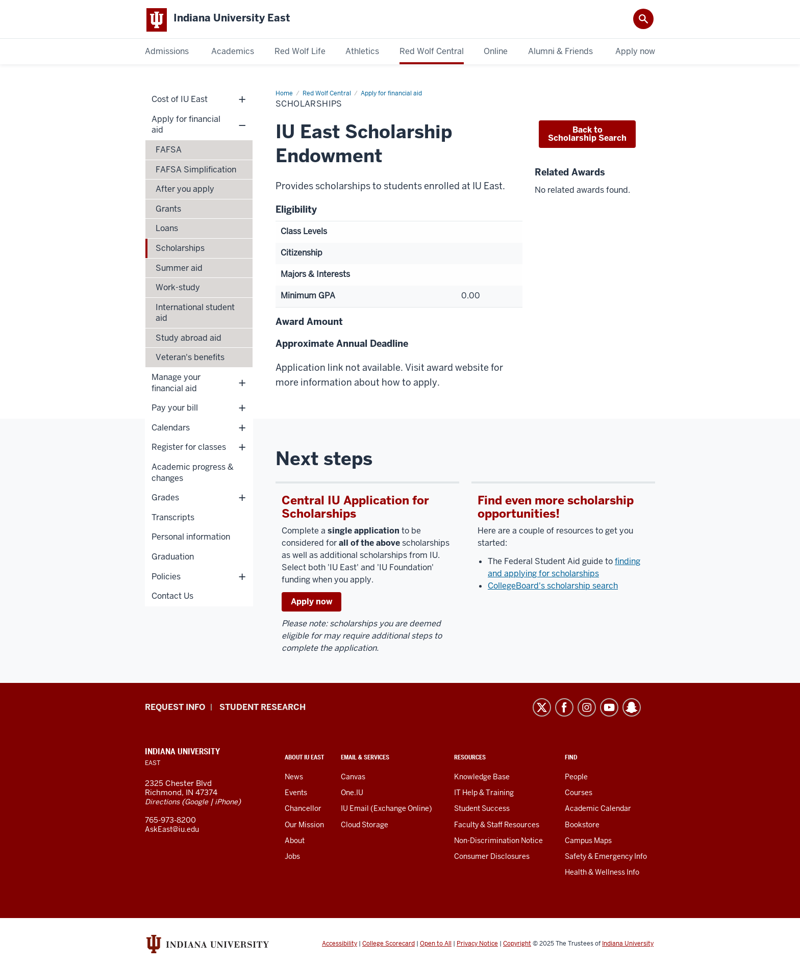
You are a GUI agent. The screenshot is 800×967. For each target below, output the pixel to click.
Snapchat (631, 709)
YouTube (609, 709)
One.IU (352, 794)
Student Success (482, 810)
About (295, 842)
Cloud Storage (364, 826)
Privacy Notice (477, 945)
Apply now (311, 603)
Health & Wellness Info (602, 874)
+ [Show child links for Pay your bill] (242, 410)
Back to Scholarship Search (587, 135)
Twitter (542, 709)
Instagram (587, 709)
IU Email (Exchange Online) (386, 810)
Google (196, 803)
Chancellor (303, 810)
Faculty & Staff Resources (496, 826)
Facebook (564, 709)
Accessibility (339, 945)
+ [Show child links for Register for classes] (242, 449)
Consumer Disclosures (492, 858)
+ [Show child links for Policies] (242, 579)
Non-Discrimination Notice (498, 842)
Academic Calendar (598, 810)
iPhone (226, 803)
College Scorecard (388, 945)
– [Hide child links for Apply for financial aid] (242, 127)
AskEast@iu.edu (172, 831)
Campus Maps (588, 842)
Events (296, 794)
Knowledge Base (482, 778)
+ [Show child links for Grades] (242, 499)
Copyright (517, 945)
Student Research (262, 709)
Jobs (292, 858)
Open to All (436, 945)
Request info (175, 709)
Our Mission (304, 826)
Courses (578, 794)
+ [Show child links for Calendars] (242, 430)
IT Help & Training (484, 794)
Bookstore (582, 826)
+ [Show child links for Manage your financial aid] (242, 385)
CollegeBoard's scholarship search (553, 587)
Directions (162, 803)
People (576, 778)
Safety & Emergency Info (606, 858)
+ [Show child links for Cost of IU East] (242, 101)
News (294, 778)
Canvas (353, 778)
